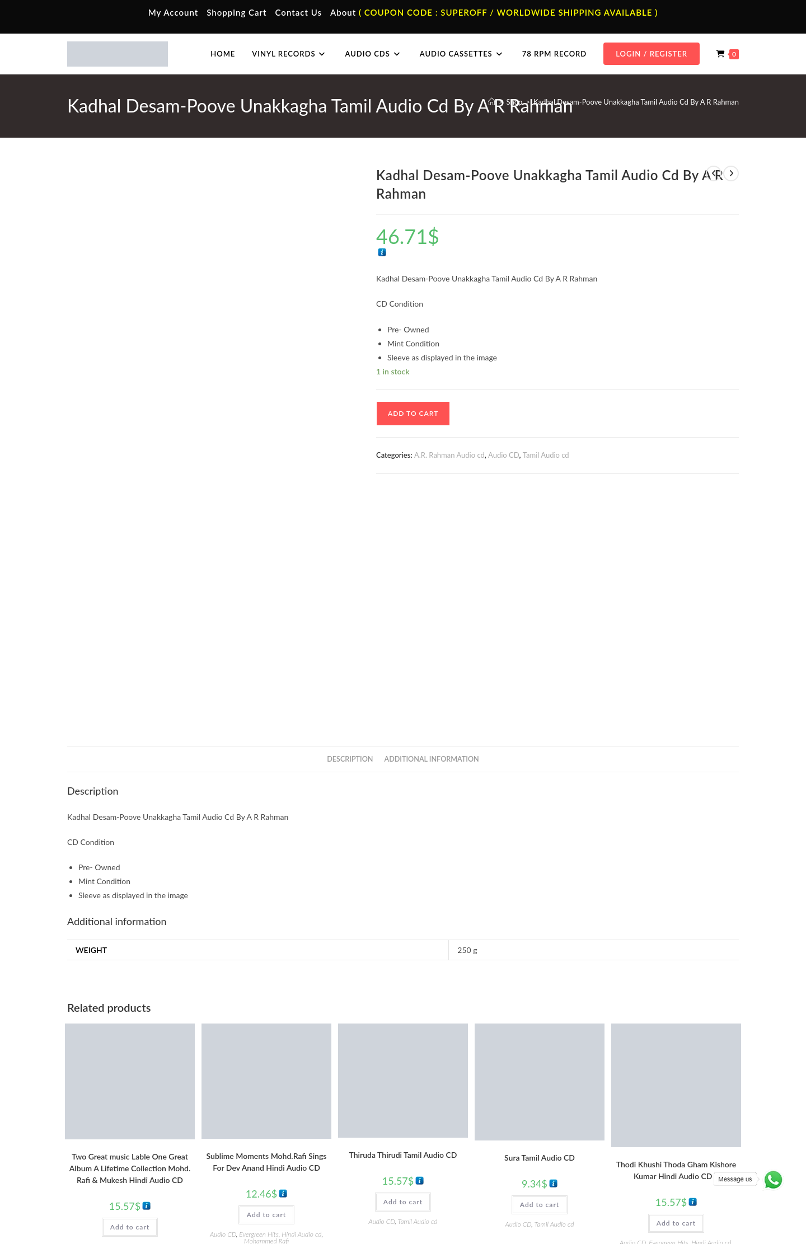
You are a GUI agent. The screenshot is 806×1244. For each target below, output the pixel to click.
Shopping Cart (236, 12)
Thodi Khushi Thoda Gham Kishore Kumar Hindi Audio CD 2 (676, 934)
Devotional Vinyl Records (463, 1175)
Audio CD (503, 454)
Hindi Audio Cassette (288, 1126)
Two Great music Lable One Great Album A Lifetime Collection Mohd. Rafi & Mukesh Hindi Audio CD (129, 932)
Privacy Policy (593, 1212)
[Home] (491, 101)
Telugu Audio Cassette (290, 1142)
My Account (173, 12)
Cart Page (102, 1158)
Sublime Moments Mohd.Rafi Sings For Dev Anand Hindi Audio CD (267, 926)
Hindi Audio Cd (615, 1126)
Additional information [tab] (432, 523)
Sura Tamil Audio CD (539, 922)
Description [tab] (350, 523)
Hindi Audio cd (105, 1017)
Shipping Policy (643, 1212)
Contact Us (298, 12)
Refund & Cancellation (706, 1212)
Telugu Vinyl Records (456, 1158)
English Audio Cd (617, 1175)
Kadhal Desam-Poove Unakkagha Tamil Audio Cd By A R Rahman (636, 101)
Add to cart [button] (129, 991)
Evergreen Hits (166, 1011)
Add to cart (413, 413)
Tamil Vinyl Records (453, 1109)
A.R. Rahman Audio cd (449, 454)
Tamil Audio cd (546, 454)
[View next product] (731, 173)
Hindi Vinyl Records (454, 1126)
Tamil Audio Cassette (288, 1109)
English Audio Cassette (291, 1175)
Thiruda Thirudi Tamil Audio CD (403, 919)
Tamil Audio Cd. (615, 1109)
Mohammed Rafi (151, 1017)
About (343, 12)
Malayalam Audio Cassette (297, 1158)
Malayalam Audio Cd (623, 1158)
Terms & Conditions (537, 1212)
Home (96, 1109)
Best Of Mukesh (122, 1011)
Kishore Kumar (676, 1014)
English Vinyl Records (456, 1142)
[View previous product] (713, 173)
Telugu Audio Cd (617, 1142)
